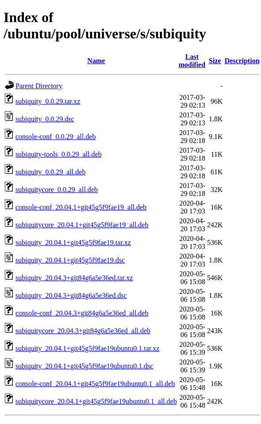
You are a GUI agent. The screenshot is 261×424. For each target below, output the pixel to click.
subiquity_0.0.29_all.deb (50, 172)
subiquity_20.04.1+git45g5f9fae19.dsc (70, 260)
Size (215, 60)
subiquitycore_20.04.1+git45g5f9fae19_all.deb (81, 225)
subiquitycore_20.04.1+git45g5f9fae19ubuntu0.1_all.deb (96, 401)
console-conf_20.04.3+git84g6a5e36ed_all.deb (81, 313)
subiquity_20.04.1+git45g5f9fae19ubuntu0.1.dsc (84, 366)
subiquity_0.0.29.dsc (44, 119)
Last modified (191, 60)
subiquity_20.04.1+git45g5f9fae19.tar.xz (73, 242)
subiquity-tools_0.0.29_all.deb (58, 154)
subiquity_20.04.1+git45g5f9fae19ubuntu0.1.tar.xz (87, 348)
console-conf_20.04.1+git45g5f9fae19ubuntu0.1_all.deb (95, 383)
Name (96, 60)
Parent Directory (38, 86)
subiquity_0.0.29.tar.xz (47, 101)
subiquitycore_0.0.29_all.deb (56, 189)
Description (241, 60)
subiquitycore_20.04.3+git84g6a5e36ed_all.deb (82, 330)
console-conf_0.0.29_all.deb (55, 136)
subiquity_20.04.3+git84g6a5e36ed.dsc (71, 295)
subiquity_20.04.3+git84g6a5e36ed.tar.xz (74, 277)
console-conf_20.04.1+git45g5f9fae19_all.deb (81, 207)
